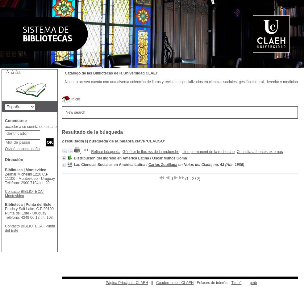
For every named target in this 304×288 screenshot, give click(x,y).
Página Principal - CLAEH (127, 283)
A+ (18, 72)
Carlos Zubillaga (162, 165)
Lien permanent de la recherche (208, 152)
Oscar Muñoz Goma (169, 158)
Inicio (71, 99)
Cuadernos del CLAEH (175, 283)
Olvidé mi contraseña (22, 149)
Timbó (236, 283)
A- (8, 71)
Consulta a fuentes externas (260, 152)
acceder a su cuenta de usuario (30, 127)
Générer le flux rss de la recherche (151, 152)
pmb (253, 283)
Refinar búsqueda (105, 152)
